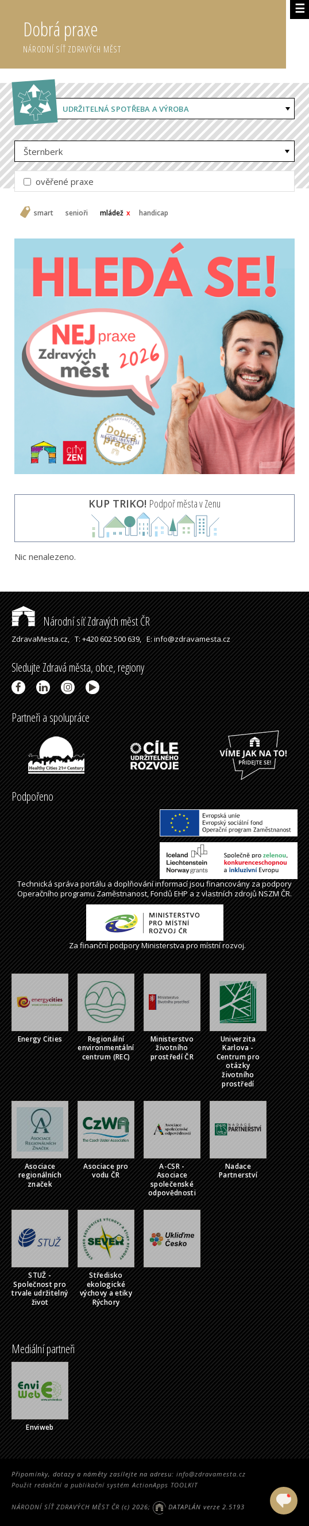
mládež (111, 213)
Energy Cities (40, 1039)
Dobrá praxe (154, 34)
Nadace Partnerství (238, 1170)
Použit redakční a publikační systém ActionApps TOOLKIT (104, 1484)
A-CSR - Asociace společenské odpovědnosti (172, 1179)
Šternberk (43, 151)
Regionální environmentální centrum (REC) (106, 1048)
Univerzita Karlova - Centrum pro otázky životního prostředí (238, 1061)
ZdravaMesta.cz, (40, 639)
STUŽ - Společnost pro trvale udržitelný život (39, 1288)
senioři (76, 213)
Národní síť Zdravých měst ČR (80, 621)
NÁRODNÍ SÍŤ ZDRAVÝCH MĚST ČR (65, 1506)
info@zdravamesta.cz (211, 1474)
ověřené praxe (59, 181)
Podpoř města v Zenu (154, 503)
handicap (153, 213)
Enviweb (40, 1427)
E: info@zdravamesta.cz (188, 639)
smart (43, 213)
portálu (93, 884)
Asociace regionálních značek (39, 1175)
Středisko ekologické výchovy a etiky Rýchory (106, 1288)
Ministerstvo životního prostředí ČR (172, 1048)
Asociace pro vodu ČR (105, 1170)
